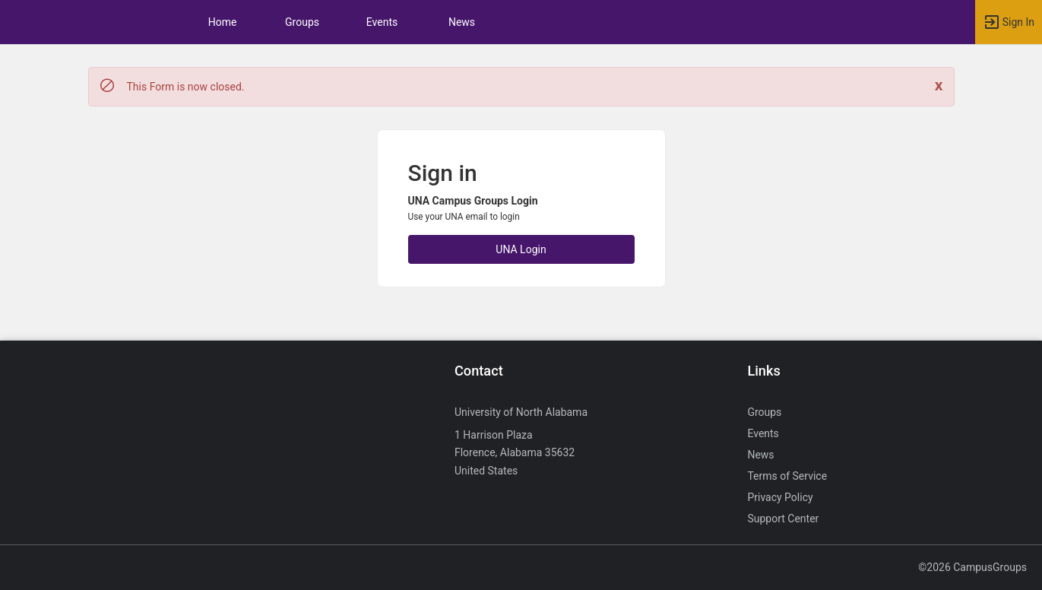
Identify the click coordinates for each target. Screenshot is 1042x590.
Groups (302, 22)
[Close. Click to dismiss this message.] (939, 86)
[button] (1008, 22)
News (461, 22)
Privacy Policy (779, 497)
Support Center (783, 518)
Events (381, 22)
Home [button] (222, 22)
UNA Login (521, 249)
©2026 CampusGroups (972, 567)
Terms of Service (787, 476)
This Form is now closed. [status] (186, 87)
